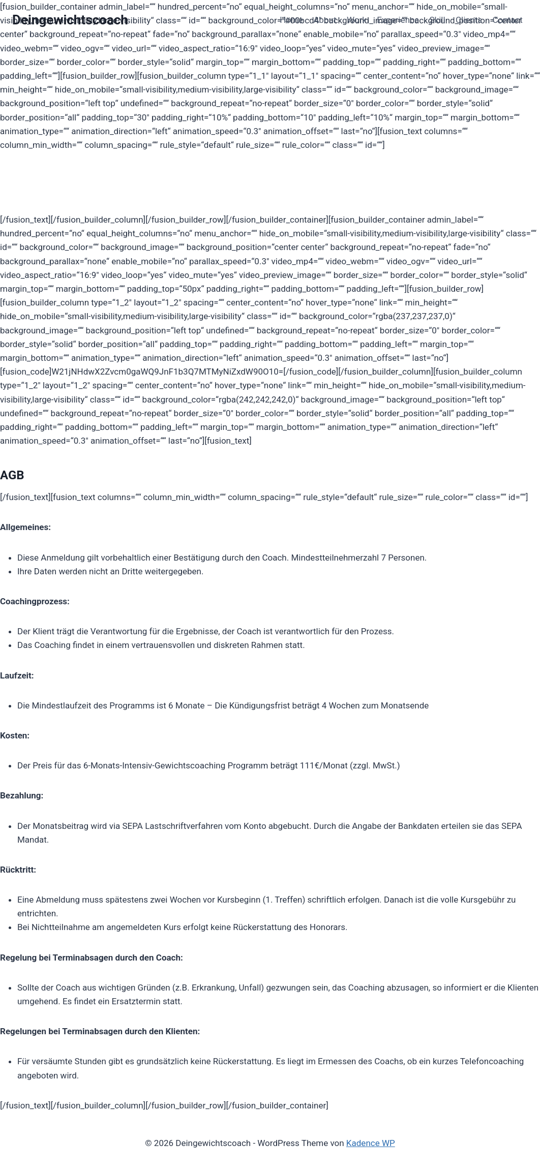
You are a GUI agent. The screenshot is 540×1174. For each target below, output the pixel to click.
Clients (469, 20)
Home (291, 20)
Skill (437, 20)
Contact (507, 20)
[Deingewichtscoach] (70, 20)
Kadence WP (370, 1143)
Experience (398, 20)
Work (357, 20)
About (324, 20)
